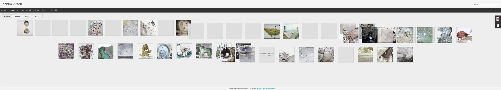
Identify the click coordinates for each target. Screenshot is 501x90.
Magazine (20, 10)
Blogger (259, 88)
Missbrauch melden (269, 88)
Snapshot (44, 10)
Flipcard (12, 10)
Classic (4, 10)
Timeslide (54, 10)
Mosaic (28, 10)
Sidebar (36, 10)
